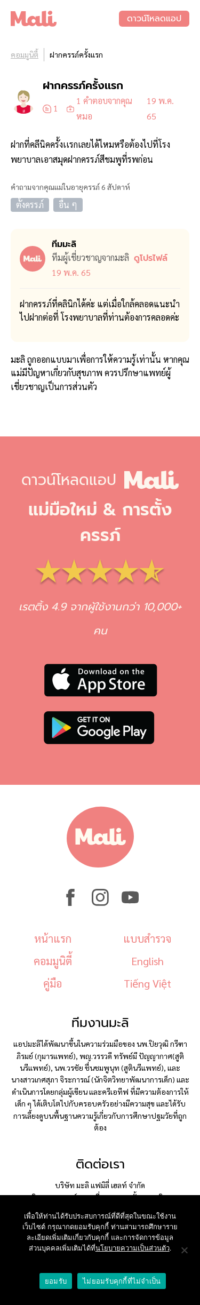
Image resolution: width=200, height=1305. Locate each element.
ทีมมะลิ (64, 244)
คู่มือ (52, 983)
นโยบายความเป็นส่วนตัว (132, 1248)
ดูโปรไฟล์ (150, 258)
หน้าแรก (52, 938)
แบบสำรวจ (147, 938)
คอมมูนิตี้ (24, 54)
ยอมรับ (56, 1281)
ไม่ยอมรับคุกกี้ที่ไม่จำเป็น (122, 1281)
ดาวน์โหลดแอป (154, 18)
